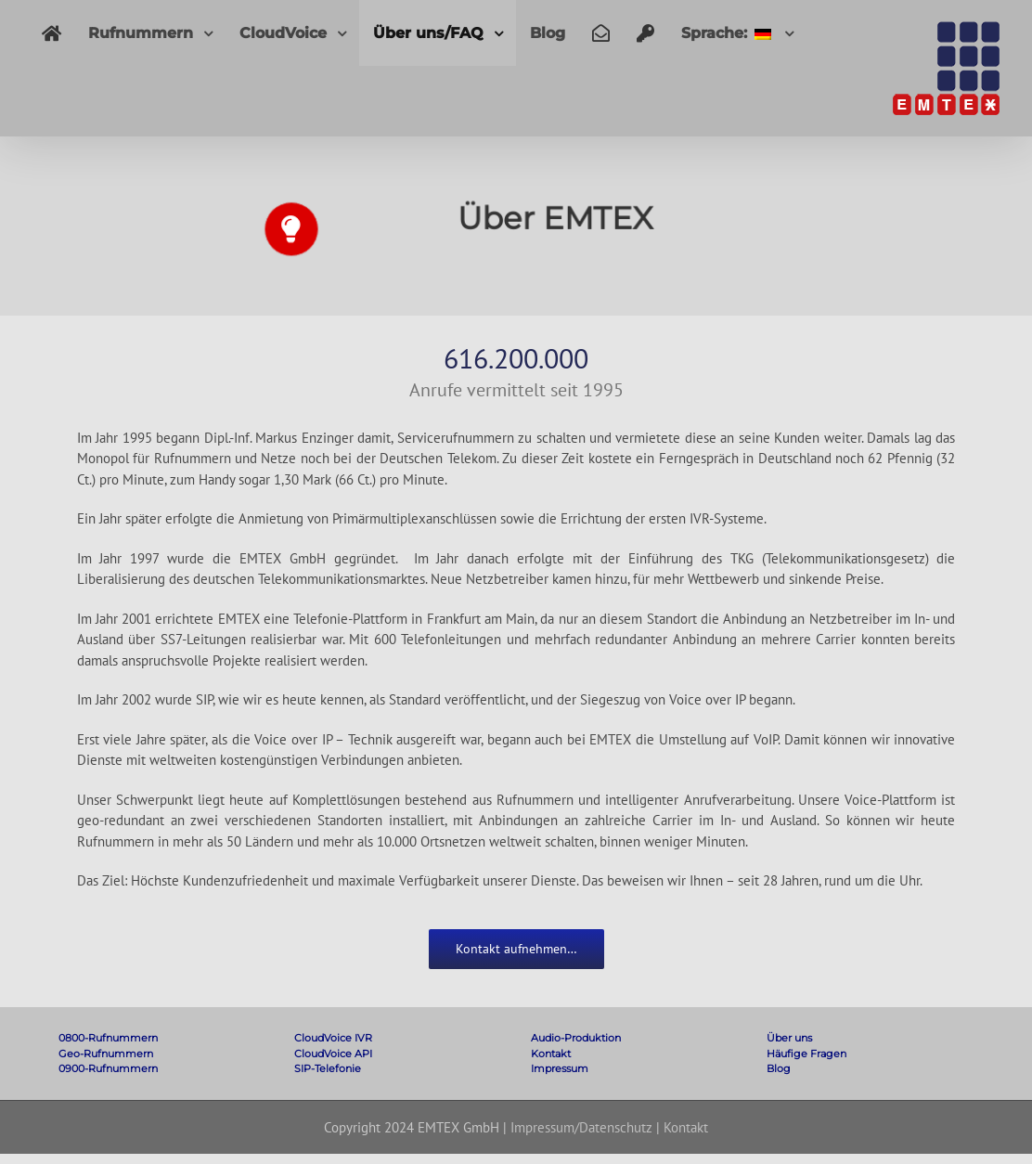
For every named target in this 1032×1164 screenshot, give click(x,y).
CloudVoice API (333, 1053)
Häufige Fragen (806, 1053)
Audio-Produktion (576, 1037)
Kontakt (551, 1053)
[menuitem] (51, 33)
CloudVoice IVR (333, 1037)
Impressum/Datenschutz (581, 1127)
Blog (779, 1068)
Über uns (789, 1037)
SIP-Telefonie (327, 1068)
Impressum (559, 1068)
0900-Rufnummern (108, 1068)
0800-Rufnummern (108, 1037)
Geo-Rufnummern (105, 1053)
